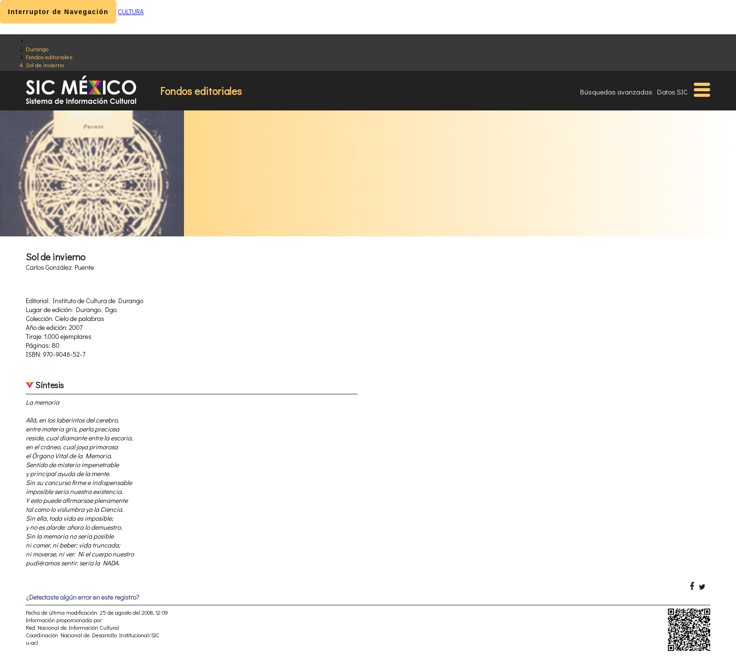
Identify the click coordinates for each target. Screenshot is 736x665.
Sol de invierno (45, 65)
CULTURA (131, 11)
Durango (37, 49)
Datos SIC (672, 91)
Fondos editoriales (49, 57)
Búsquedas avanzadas (616, 91)
